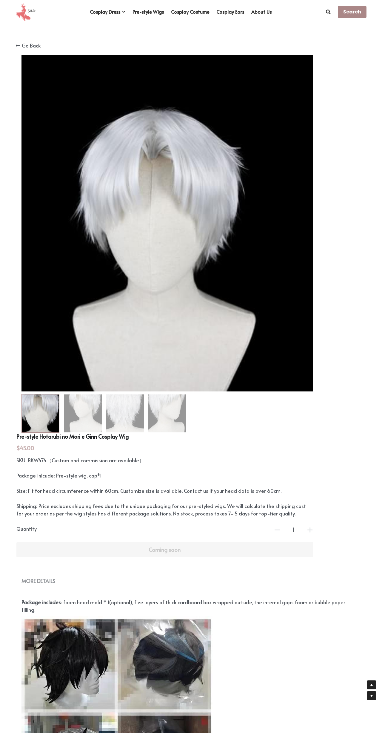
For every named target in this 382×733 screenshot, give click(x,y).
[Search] (328, 11)
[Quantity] (301, 181)
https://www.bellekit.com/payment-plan (237, 611)
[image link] (26, 11)
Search (352, 11)
